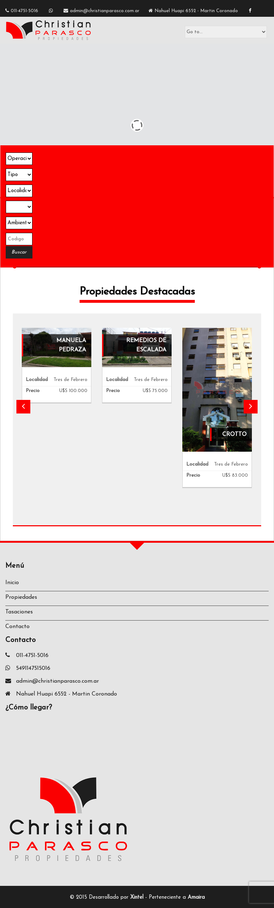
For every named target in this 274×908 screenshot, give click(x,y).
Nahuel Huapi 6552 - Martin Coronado (196, 11)
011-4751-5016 (24, 11)
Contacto (17, 626)
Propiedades (21, 597)
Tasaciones (19, 612)
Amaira (196, 897)
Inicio (12, 583)
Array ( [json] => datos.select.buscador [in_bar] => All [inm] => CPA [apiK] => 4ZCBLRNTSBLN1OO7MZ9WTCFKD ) (19, 207)
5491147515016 (33, 668)
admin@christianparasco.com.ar (104, 11)
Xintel (136, 897)
